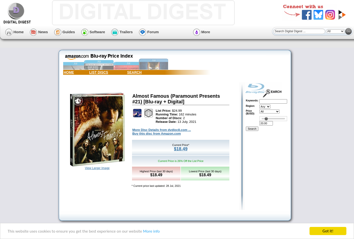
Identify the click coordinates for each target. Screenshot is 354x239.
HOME (69, 72)
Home (14, 32)
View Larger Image (97, 168)
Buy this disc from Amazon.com (156, 133)
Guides (64, 32)
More (201, 32)
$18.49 (181, 148)
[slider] (266, 118)
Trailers (122, 32)
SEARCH (134, 72)
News (39, 32)
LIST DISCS (98, 72)
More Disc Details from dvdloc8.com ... (161, 130)
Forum (149, 32)
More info (151, 231)
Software (93, 32)
